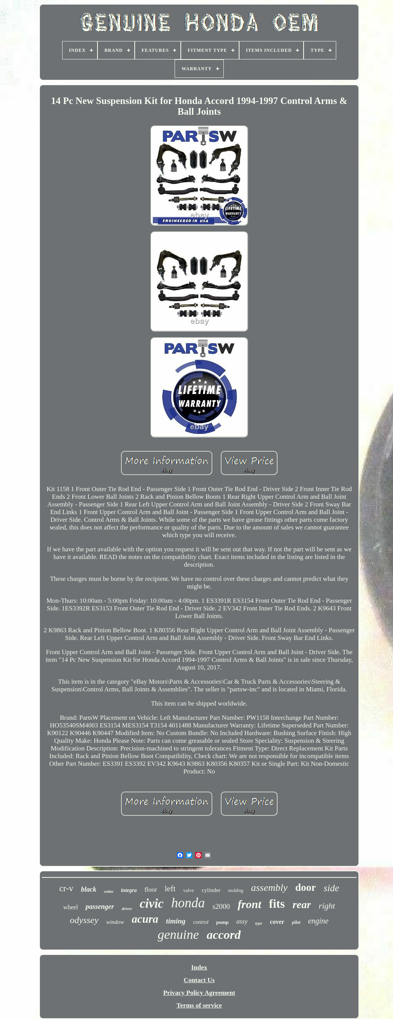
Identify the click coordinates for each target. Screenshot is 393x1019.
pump (222, 922)
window (115, 922)
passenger (100, 906)
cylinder (210, 890)
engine (318, 921)
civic (151, 903)
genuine (178, 934)
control (200, 922)
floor (150, 889)
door (305, 887)
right (327, 905)
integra (129, 890)
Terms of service (199, 1005)
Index (199, 967)
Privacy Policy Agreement (199, 992)
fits (277, 903)
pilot (296, 922)
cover (277, 921)
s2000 (221, 906)
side (331, 888)
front (249, 904)
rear (301, 904)
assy (242, 921)
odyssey (84, 920)
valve (188, 890)
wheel (70, 907)
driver (127, 908)
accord (223, 935)
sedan (108, 891)
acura (145, 919)
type (258, 923)
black (88, 889)
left (170, 888)
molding (235, 890)
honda (188, 902)
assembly (269, 887)
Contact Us (199, 980)
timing (176, 921)
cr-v (66, 888)
